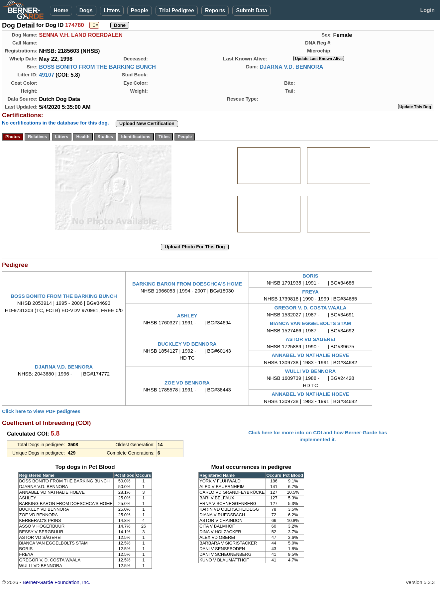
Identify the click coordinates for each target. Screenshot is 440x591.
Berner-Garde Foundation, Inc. (56, 582)
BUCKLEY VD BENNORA (187, 344)
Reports (215, 10)
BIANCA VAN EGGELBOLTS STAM (310, 323)
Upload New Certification (146, 123)
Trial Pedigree (176, 10)
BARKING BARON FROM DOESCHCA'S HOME (187, 284)
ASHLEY (187, 315)
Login (427, 10)
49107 (46, 75)
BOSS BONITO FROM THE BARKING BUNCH (97, 67)
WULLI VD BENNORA (310, 371)
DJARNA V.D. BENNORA (291, 67)
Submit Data (251, 10)
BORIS (310, 276)
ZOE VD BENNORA (187, 382)
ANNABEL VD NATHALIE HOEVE (310, 355)
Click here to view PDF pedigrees (41, 411)
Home (61, 10)
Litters (112, 10)
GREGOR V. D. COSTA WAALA (311, 307)
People (139, 10)
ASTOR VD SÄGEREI (310, 339)
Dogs (86, 10)
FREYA (310, 292)
